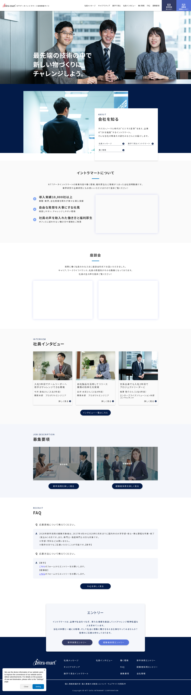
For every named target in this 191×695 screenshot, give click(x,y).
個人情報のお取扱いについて (94, 684)
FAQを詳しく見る (95, 586)
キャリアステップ (104, 5)
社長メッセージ (90, 5)
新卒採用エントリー (169, 8)
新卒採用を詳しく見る (63, 486)
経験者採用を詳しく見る (127, 486)
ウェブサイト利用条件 (117, 684)
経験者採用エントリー (184, 8)
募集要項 (156, 5)
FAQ (148, 5)
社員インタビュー (129, 5)
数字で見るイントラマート (139, 143)
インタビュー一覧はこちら (95, 412)
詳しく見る (63, 401)
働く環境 (141, 5)
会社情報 (141, 673)
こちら (42, 566)
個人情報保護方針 (73, 684)
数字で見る (116, 5)
